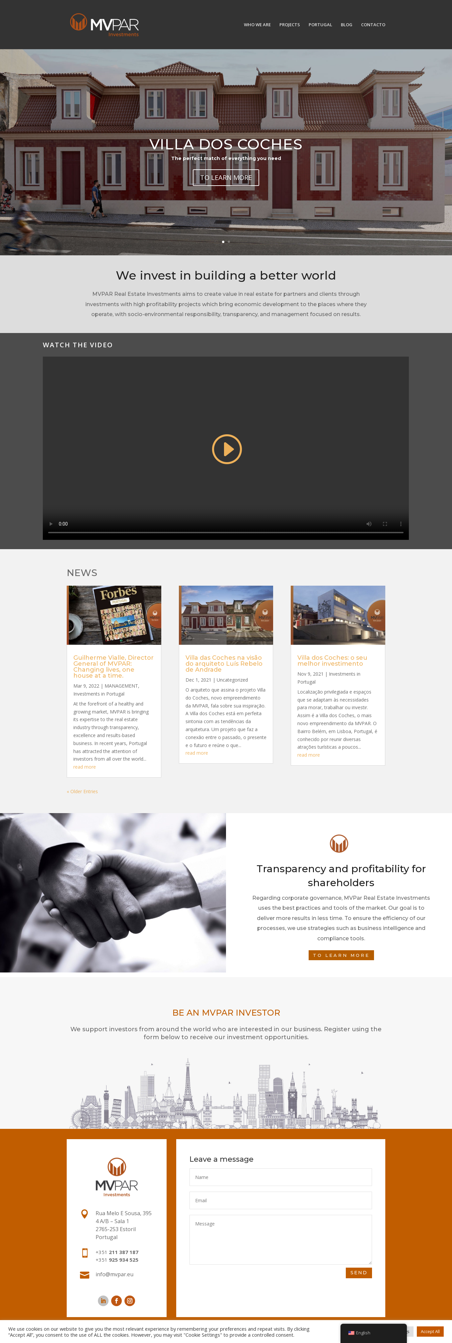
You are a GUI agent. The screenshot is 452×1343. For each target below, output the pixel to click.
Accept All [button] (430, 1331)
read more (84, 767)
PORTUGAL (320, 25)
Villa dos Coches (226, 144)
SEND (358, 1273)
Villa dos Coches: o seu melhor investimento (332, 660)
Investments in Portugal (98, 694)
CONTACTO (373, 25)
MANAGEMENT (121, 686)
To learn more (341, 955)
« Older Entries (82, 791)
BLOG (346, 25)
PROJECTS (289, 25)
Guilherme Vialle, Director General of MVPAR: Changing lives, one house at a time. (113, 666)
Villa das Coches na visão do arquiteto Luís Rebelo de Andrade (224, 663)
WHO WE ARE (257, 25)
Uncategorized (232, 680)
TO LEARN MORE (226, 177)
